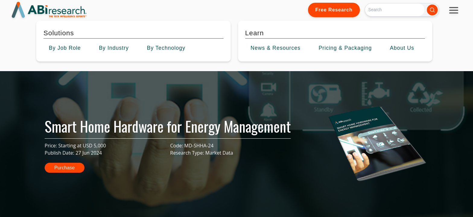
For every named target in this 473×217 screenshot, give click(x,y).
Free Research (333, 9)
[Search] (394, 9)
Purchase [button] (64, 167)
